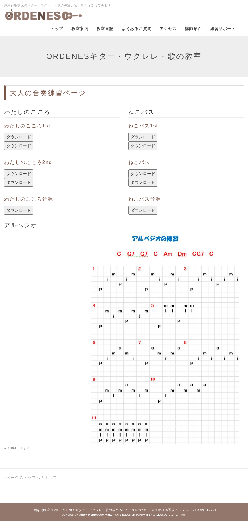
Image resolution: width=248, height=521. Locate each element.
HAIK (182, 514)
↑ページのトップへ (22, 477)
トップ (51, 477)
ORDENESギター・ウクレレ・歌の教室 (89, 510)
